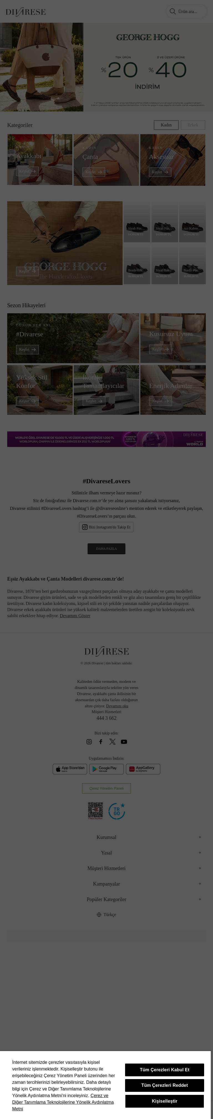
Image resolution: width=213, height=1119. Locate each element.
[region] (105, 1085)
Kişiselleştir (165, 1101)
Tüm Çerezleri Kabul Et (164, 1069)
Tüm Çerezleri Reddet (164, 1085)
